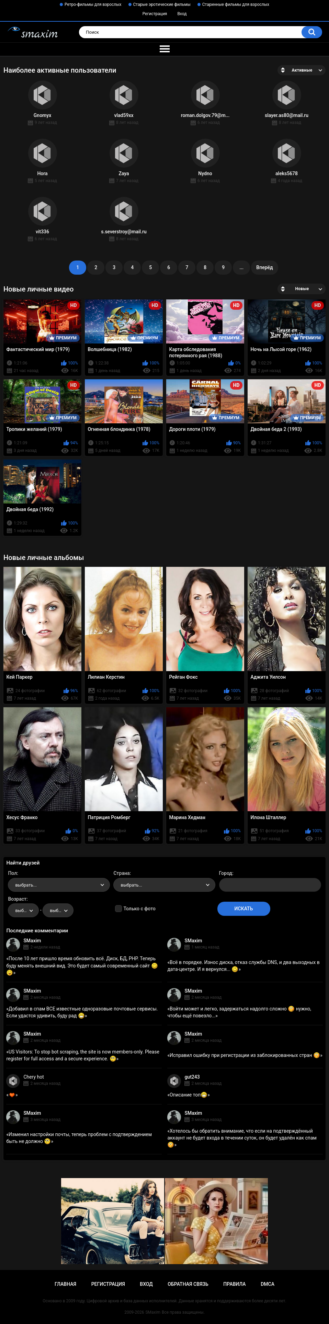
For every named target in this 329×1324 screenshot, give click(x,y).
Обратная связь (188, 1284)
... (241, 267)
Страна (121, 873)
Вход (181, 13)
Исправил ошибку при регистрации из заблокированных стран (245, 1055)
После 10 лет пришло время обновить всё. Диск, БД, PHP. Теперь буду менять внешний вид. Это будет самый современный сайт (82, 965)
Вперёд (264, 267)
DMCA (267, 1284)
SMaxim (32, 940)
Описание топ (188, 1095)
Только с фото (139, 908)
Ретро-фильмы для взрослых (93, 4)
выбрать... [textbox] (25, 885)
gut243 (192, 1077)
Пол (12, 873)
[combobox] (59, 885)
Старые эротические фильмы (162, 4)
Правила (234, 1284)
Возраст (17, 899)
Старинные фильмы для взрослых (235, 4)
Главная (65, 1284)
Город (225, 873)
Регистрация (155, 13)
